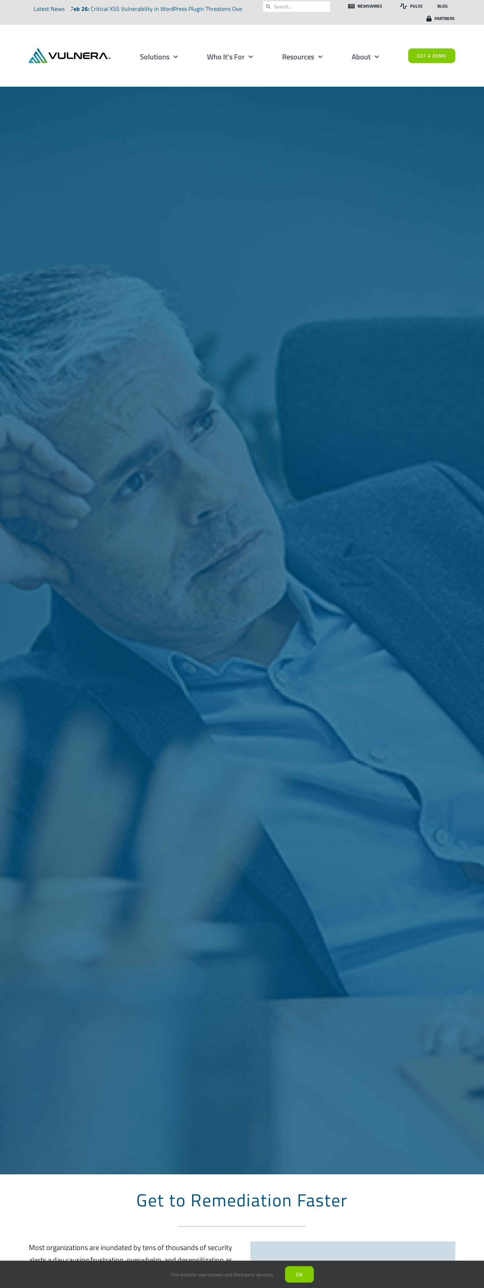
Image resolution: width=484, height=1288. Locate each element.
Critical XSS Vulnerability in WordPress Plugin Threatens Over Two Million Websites (195, 8)
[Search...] (297, 6)
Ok (299, 1274)
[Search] (268, 6)
